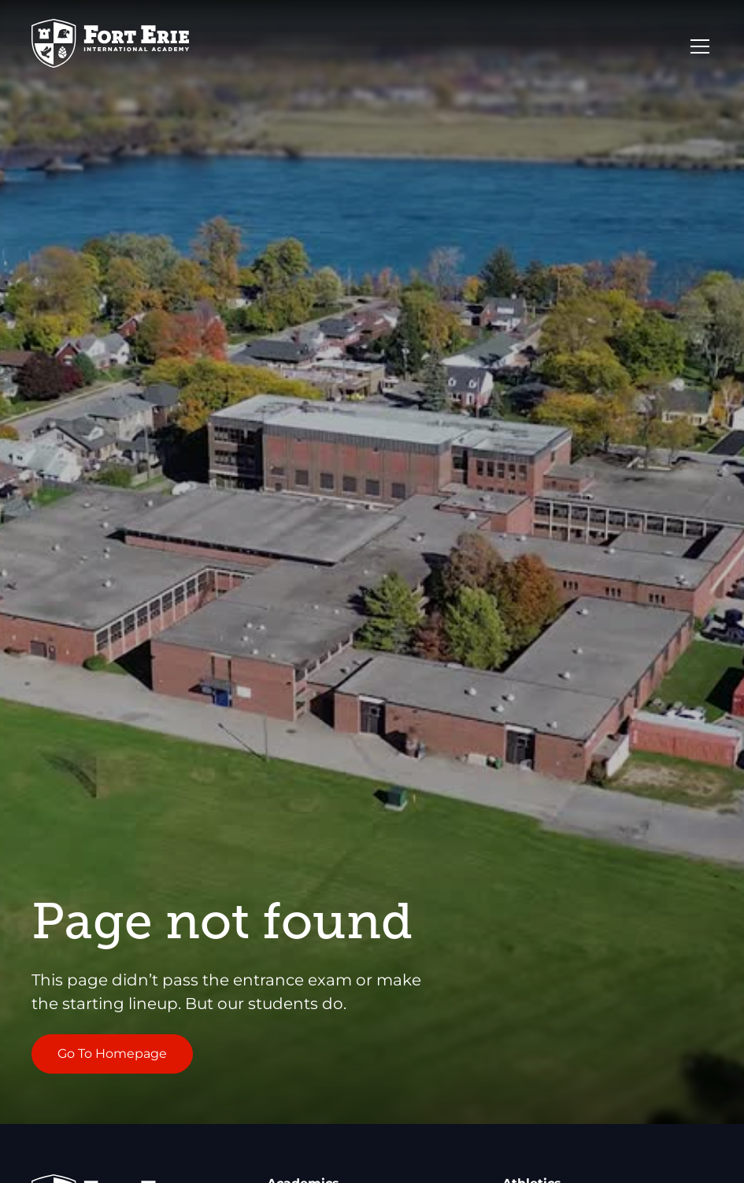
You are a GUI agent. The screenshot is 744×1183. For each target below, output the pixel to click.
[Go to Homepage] (110, 46)
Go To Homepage (112, 1053)
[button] (697, 46)
